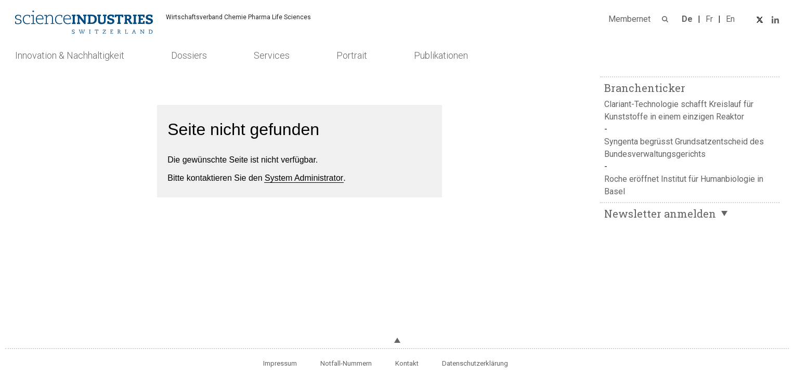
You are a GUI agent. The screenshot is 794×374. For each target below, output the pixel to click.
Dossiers (189, 55)
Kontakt (407, 363)
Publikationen (441, 55)
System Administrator (304, 177)
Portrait (351, 55)
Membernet (629, 19)
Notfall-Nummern (346, 363)
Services (272, 55)
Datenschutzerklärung (475, 363)
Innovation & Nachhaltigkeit (69, 55)
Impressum (280, 363)
